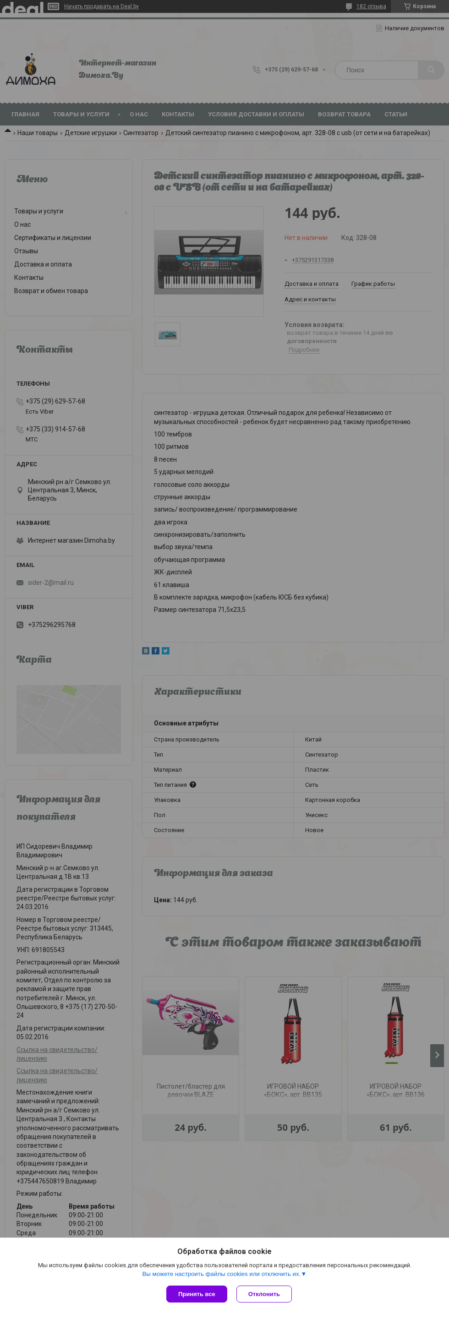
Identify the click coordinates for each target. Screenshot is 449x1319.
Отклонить (264, 1294)
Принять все (196, 1294)
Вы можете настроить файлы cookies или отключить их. (221, 1273)
